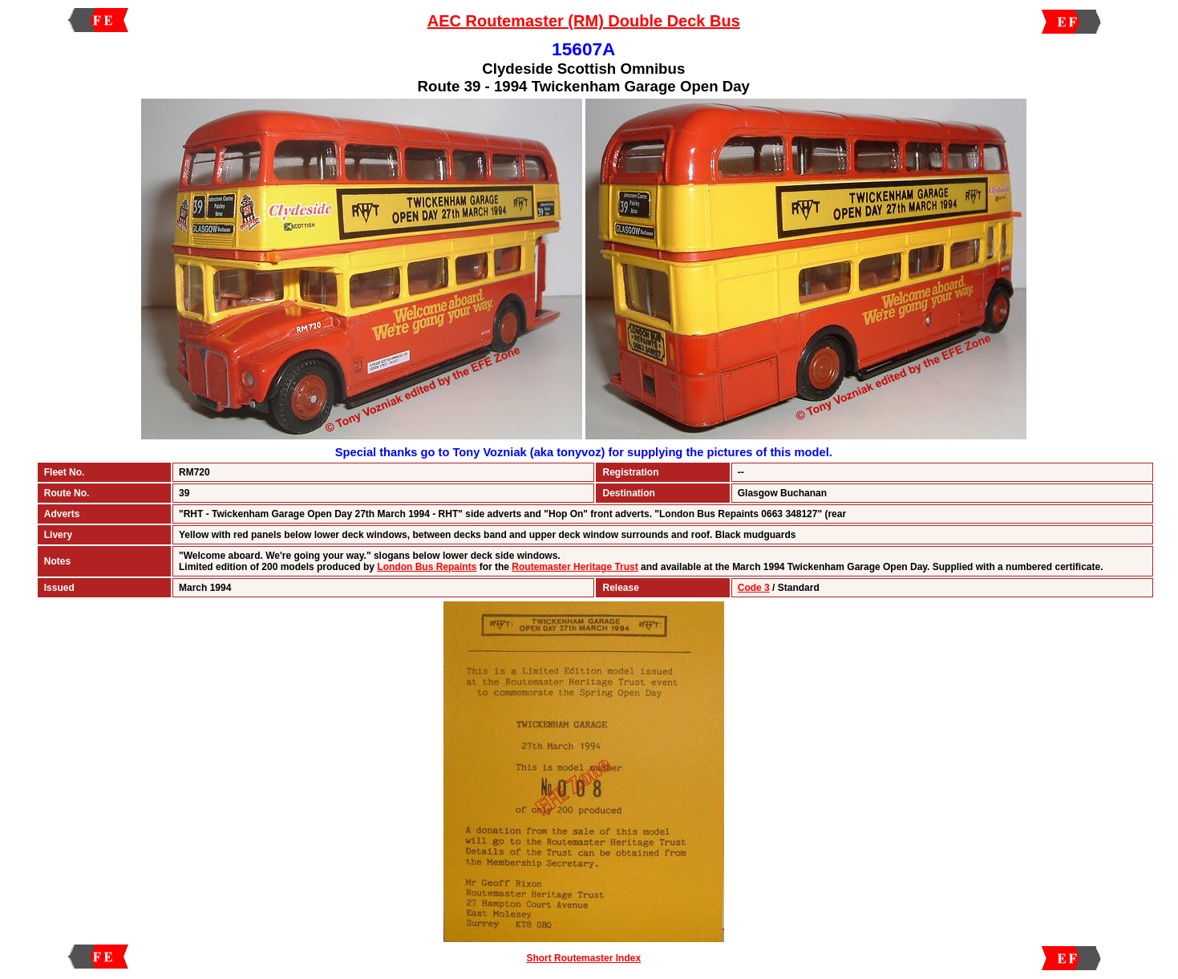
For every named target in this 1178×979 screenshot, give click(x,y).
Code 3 (754, 587)
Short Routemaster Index (583, 958)
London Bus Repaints (426, 566)
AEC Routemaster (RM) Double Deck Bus (583, 21)
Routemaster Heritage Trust (575, 566)
